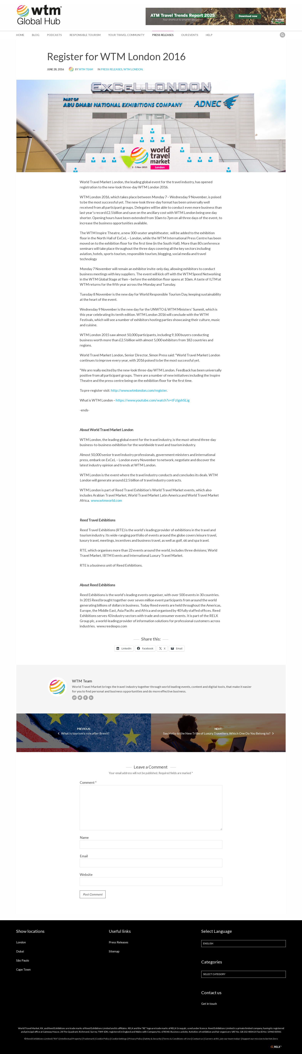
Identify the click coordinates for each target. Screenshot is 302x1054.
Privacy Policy (135, 1038)
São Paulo (22, 960)
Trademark (88, 1038)
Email (84, 856)
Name (84, 837)
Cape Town (23, 969)
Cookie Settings (119, 1038)
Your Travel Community (126, 34)
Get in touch (209, 1003)
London (21, 942)
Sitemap (114, 951)
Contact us (197, 1038)
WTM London (133, 69)
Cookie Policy (103, 1038)
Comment (88, 782)
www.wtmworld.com (106, 500)
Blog (35, 34)
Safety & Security (152, 1038)
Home (20, 34)
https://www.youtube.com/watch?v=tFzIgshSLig (153, 400)
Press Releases (163, 34)
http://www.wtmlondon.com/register (139, 390)
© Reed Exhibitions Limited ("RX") (41, 1038)
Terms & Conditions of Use (177, 1038)
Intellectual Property (70, 1038)
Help (209, 34)
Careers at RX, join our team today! (223, 1038)
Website (86, 874)
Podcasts (54, 34)
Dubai (20, 951)
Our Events (189, 34)
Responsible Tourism (85, 34)
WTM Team (86, 69)
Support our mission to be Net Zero (260, 1038)
